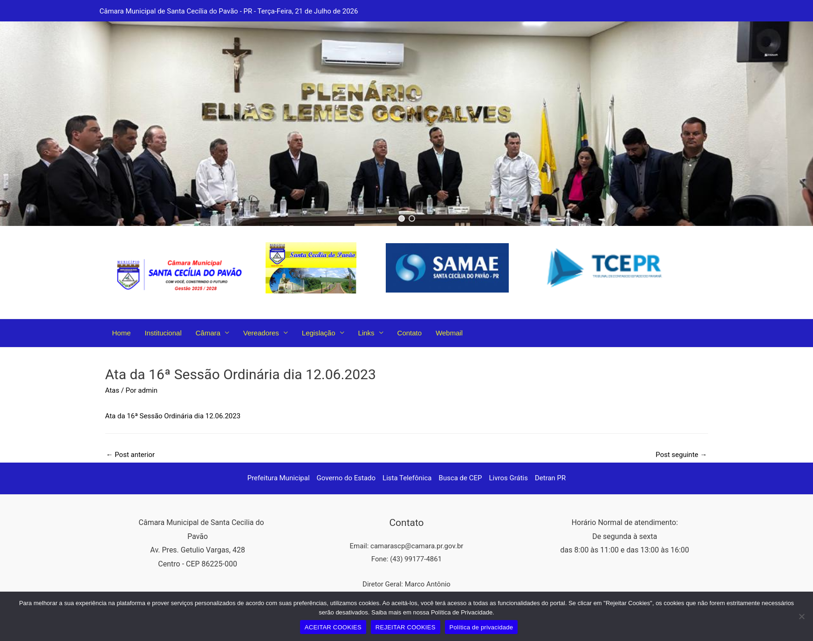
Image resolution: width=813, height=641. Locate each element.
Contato (409, 333)
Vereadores (261, 333)
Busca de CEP (460, 478)
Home (121, 333)
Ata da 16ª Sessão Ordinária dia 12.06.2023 (173, 416)
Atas (112, 390)
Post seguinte (681, 454)
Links (366, 333)
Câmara (208, 333)
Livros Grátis (508, 478)
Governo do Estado (346, 478)
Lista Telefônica (407, 478)
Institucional (163, 333)
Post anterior (130, 454)
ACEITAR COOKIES (333, 627)
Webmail (449, 333)
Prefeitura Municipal (278, 478)
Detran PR (550, 478)
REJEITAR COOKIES (406, 627)
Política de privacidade (481, 627)
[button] (401, 218)
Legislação (318, 333)
